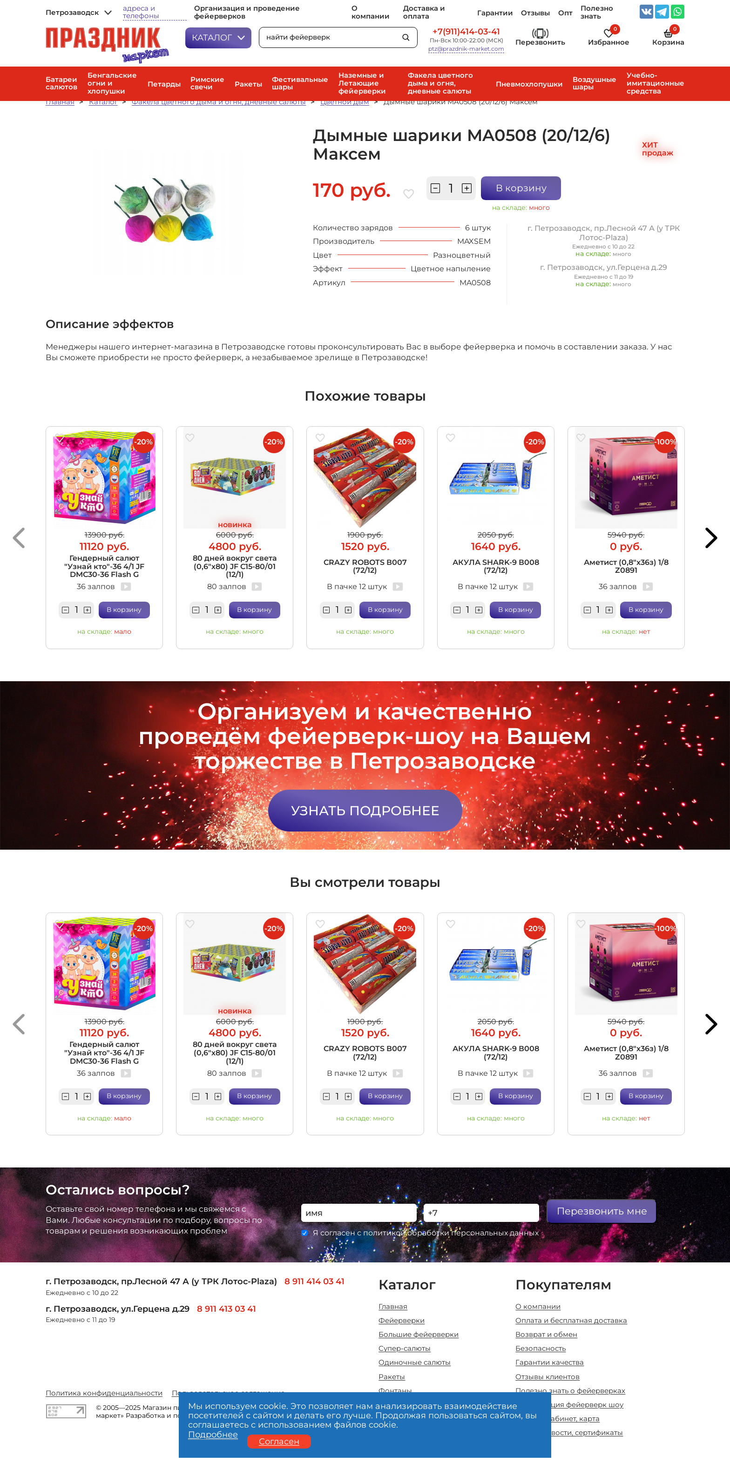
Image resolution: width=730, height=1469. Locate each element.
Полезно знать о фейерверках (570, 1391)
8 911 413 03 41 (226, 1309)
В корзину (521, 188)
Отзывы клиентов (547, 1377)
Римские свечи (207, 83)
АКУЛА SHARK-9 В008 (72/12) (496, 566)
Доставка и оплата (424, 12)
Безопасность (540, 1348)
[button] (18, 537)
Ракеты (248, 84)
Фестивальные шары (300, 83)
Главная (60, 102)
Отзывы (535, 13)
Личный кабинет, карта (557, 1418)
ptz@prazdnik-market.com (466, 49)
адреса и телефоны (141, 12)
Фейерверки (402, 1320)
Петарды (164, 84)
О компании (370, 12)
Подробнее (213, 1434)
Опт (565, 13)
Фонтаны (395, 1391)
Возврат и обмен (546, 1334)
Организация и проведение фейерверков (247, 12)
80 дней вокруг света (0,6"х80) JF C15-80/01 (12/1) (235, 566)
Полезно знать (597, 12)
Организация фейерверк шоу (569, 1405)
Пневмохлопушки (529, 84)
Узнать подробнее (365, 810)
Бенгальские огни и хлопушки (112, 83)
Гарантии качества (549, 1362)
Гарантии (495, 13)
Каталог (218, 37)
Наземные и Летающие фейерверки (362, 83)
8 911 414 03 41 (314, 1281)
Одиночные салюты (415, 1362)
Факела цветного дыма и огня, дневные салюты (440, 83)
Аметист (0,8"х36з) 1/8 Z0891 (626, 566)
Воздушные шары (594, 83)
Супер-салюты (405, 1348)
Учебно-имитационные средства (655, 83)
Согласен (279, 1441)
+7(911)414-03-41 (466, 31)
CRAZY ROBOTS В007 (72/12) (365, 566)
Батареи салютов (61, 83)
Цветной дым (344, 102)
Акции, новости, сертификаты (569, 1432)
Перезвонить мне (602, 1211)
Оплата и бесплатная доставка (571, 1320)
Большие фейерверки (419, 1334)
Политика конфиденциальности (104, 1393)
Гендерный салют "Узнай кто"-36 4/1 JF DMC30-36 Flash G (104, 566)
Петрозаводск (79, 13)
